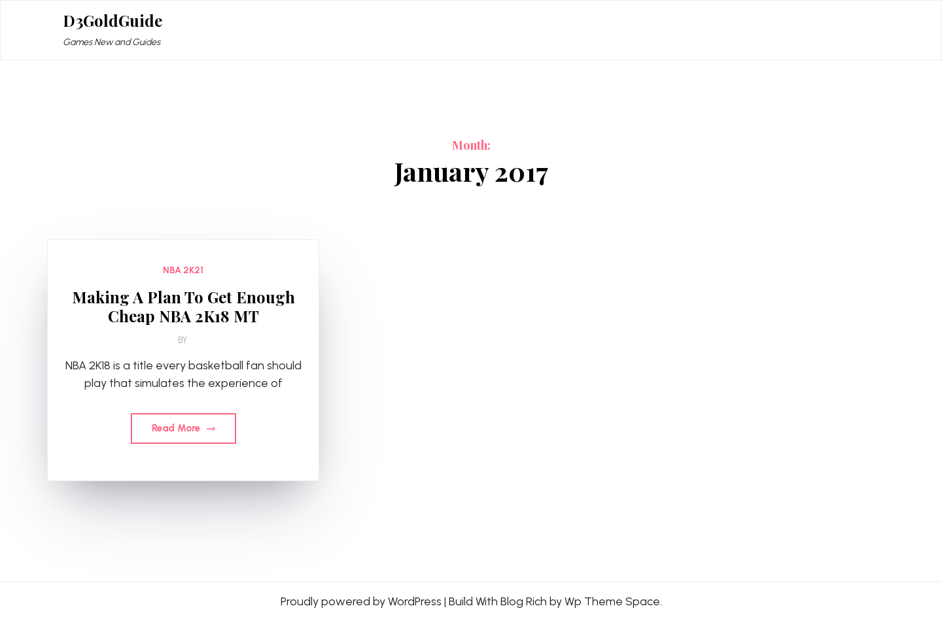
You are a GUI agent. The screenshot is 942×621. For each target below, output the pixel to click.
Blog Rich (523, 601)
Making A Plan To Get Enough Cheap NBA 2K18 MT (183, 307)
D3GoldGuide (112, 20)
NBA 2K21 (183, 270)
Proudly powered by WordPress (361, 601)
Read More (183, 428)
